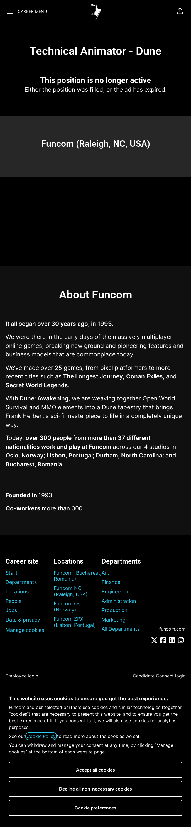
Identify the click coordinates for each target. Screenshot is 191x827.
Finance (111, 582)
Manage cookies (25, 630)
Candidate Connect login (159, 676)
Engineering (116, 591)
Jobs (11, 610)
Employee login (22, 676)
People (13, 601)
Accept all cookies (95, 770)
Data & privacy (23, 620)
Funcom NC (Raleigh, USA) (71, 591)
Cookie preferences (95, 808)
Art (105, 573)
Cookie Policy (41, 736)
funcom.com (172, 629)
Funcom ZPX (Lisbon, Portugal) (75, 622)
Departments (21, 582)
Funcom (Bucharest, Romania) (77, 576)
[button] (180, 11)
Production (115, 610)
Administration (119, 601)
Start (12, 573)
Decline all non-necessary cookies (95, 789)
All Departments (121, 629)
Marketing (114, 620)
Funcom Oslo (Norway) (69, 607)
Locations (17, 591)
